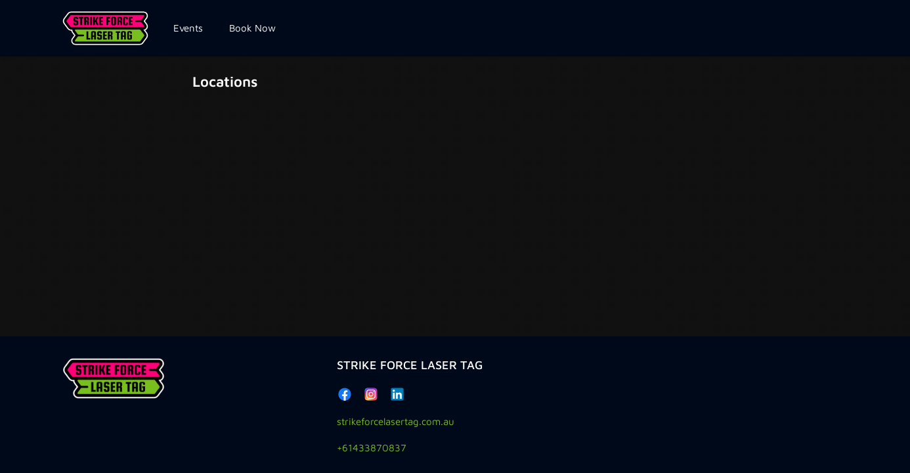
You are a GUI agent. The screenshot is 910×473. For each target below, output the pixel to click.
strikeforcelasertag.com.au (395, 421)
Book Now (252, 28)
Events (188, 28)
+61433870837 (371, 447)
